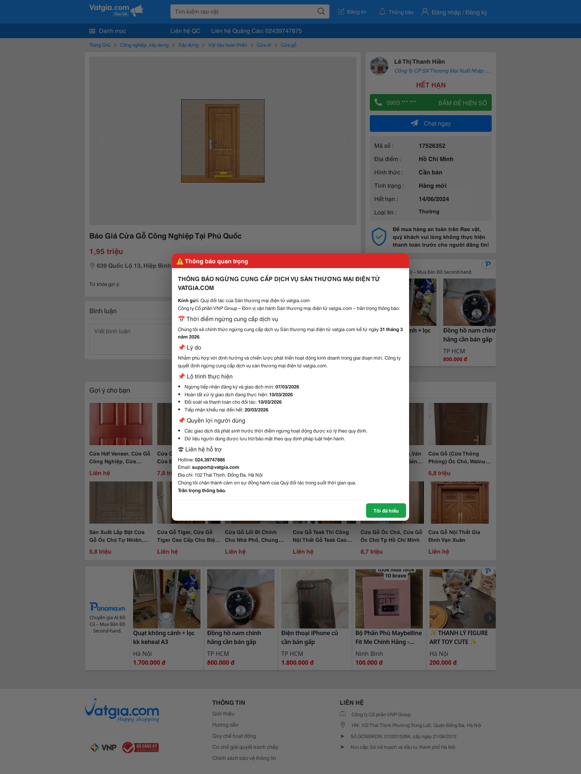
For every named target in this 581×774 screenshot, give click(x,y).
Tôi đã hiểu (386, 510)
